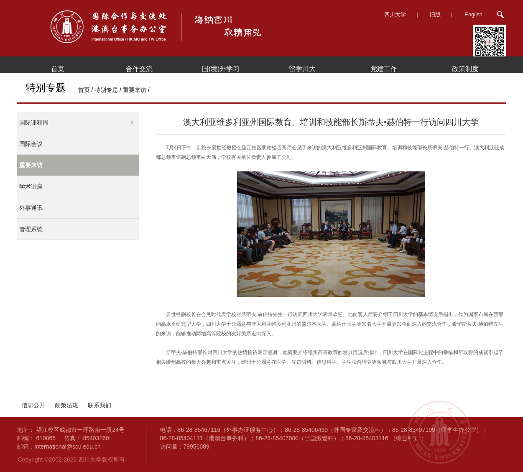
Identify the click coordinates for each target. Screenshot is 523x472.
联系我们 (99, 405)
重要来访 (134, 90)
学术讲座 (31, 186)
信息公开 (33, 405)
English (473, 14)
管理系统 (31, 229)
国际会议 (31, 143)
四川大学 (395, 14)
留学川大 (302, 68)
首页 (57, 68)
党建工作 (383, 68)
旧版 (435, 14)
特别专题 (106, 90)
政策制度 (465, 68)
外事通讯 (31, 207)
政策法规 (66, 405)
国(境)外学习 (221, 68)
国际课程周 (33, 122)
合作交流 (139, 68)
